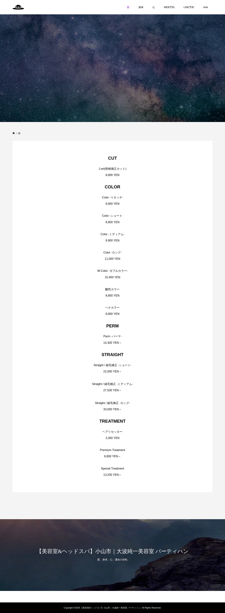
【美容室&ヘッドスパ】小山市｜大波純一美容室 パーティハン (112, 551)
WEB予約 (169, 7)
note (205, 7)
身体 (140, 7)
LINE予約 (189, 7)
